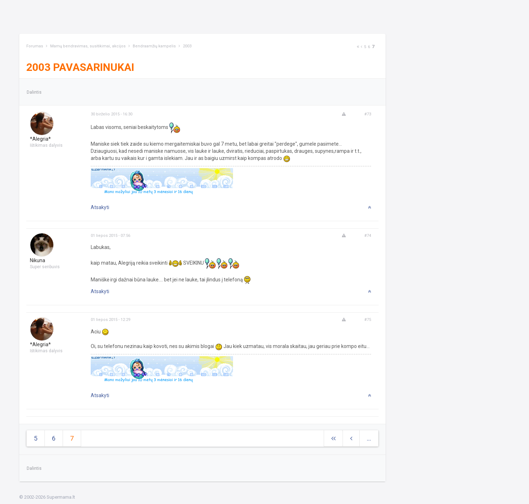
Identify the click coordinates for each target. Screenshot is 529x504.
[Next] (358, 47)
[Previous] (361, 47)
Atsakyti (100, 207)
